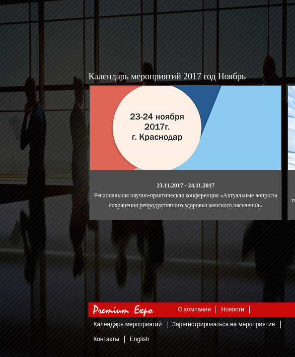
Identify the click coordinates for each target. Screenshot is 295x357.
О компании (194, 309)
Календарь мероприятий (127, 324)
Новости (232, 309)
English (139, 339)
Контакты (106, 339)
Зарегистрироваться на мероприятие (223, 324)
